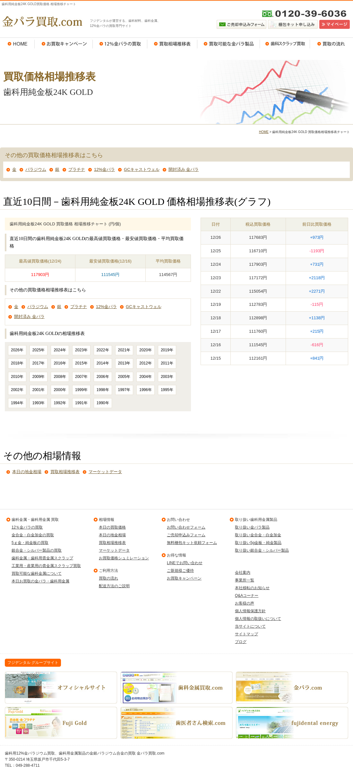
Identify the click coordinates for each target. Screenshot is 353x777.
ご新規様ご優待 (180, 570)
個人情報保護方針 (250, 611)
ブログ (240, 641)
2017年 (38, 363)
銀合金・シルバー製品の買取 (37, 550)
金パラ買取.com (41, 21)
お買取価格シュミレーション (124, 558)
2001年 (38, 390)
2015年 (81, 363)
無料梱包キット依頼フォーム (192, 542)
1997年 (124, 390)
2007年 (81, 376)
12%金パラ (104, 169)
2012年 (145, 363)
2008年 (60, 376)
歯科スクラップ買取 (285, 44)
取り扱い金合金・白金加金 (258, 535)
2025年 (38, 350)
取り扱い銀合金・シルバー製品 (262, 550)
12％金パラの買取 (120, 44)
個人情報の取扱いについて (258, 618)
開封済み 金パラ (183, 169)
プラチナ (76, 169)
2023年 (81, 350)
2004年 (145, 376)
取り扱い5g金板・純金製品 (258, 542)
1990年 (103, 403)
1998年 (103, 390)
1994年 (17, 403)
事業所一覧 (244, 580)
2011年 (167, 363)
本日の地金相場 (26, 471)
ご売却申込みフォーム (186, 535)
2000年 (60, 390)
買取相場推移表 (172, 44)
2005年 (124, 376)
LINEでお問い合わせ (184, 563)
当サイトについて (250, 626)
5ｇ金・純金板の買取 (30, 542)
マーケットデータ (105, 471)
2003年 (167, 376)
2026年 (17, 350)
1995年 (167, 390)
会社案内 (242, 572)
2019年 (167, 350)
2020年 (145, 350)
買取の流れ (331, 44)
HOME (17, 44)
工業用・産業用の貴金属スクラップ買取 (46, 566)
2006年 (103, 376)
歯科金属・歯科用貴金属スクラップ (42, 558)
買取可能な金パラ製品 (228, 44)
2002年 (17, 390)
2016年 (60, 363)
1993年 (38, 403)
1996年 (145, 390)
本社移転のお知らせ (252, 588)
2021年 (124, 350)
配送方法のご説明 (114, 586)
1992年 (60, 403)
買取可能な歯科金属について (37, 573)
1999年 (81, 390)
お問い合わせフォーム (186, 527)
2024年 (60, 350)
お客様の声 (244, 603)
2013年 (124, 363)
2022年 (103, 350)
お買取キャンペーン (64, 44)
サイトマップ (246, 634)
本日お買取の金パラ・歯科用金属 (40, 581)
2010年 (17, 376)
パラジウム (35, 169)
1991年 (81, 403)
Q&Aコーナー (246, 595)
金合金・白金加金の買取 (33, 535)
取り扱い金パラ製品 (252, 527)
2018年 (17, 363)
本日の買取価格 (112, 527)
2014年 (103, 363)
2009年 (38, 376)
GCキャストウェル (141, 169)
